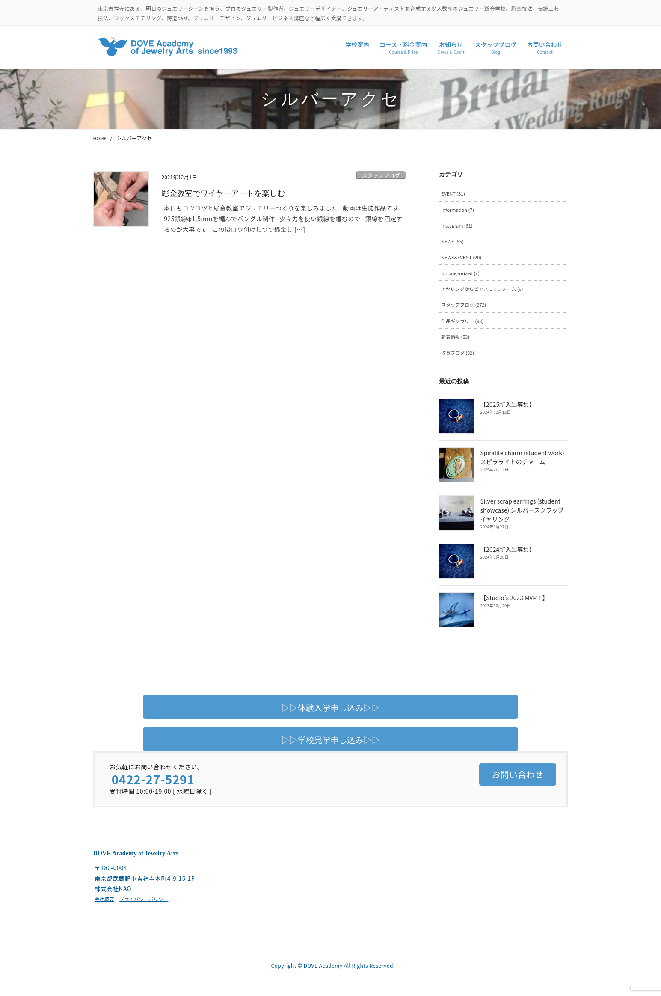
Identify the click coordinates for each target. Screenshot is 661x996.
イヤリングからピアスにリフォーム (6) (486, 293)
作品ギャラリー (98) (465, 326)
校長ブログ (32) (459, 359)
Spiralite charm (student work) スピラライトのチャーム (521, 465)
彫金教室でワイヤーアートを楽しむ (230, 193)
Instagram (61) (459, 227)
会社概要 (105, 906)
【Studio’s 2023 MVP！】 (513, 606)
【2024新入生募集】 (507, 557)
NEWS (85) (454, 243)
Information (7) (459, 210)
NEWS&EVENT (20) (464, 260)
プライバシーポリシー (148, 906)
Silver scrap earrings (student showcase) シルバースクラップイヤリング (524, 518)
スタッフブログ (381, 175)
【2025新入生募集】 (507, 412)
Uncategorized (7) (462, 276)
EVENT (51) (455, 193)
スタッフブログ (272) (466, 310)
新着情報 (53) (457, 343)
